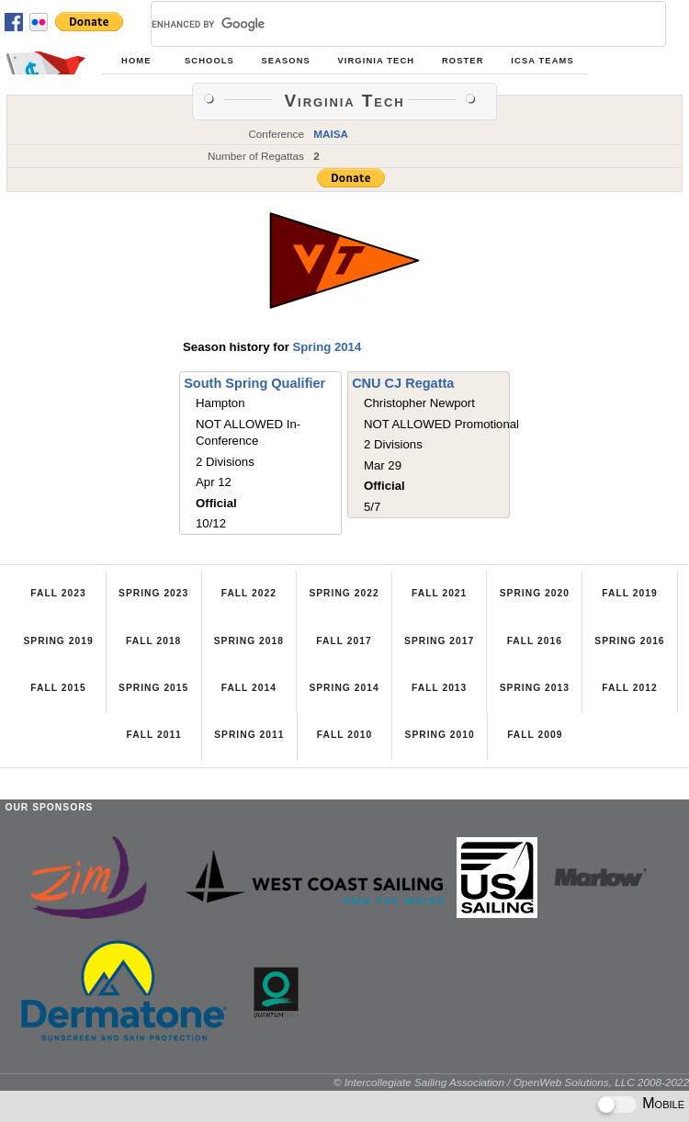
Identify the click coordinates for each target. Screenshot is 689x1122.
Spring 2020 (535, 593)
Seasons (285, 60)
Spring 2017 (439, 641)
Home (136, 60)
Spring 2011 (249, 735)
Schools (209, 60)
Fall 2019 (629, 593)
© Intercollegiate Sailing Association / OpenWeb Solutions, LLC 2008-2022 (511, 1082)
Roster (463, 60)
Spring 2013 (535, 688)
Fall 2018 (153, 641)
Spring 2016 (629, 641)
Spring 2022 (343, 593)
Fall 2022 (249, 593)
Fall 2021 (439, 593)
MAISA (330, 134)
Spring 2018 (249, 641)
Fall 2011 (154, 735)
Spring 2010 (440, 735)
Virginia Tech (375, 60)
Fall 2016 (534, 641)
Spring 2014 (326, 347)
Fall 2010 (344, 735)
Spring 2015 (153, 688)
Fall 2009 (534, 735)
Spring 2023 (153, 593)
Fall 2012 (629, 688)
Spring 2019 (58, 641)
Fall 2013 (439, 688)
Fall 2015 (57, 688)
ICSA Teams (542, 60)
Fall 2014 (249, 688)
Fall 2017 (343, 641)
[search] (386, 24)
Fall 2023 (57, 593)
